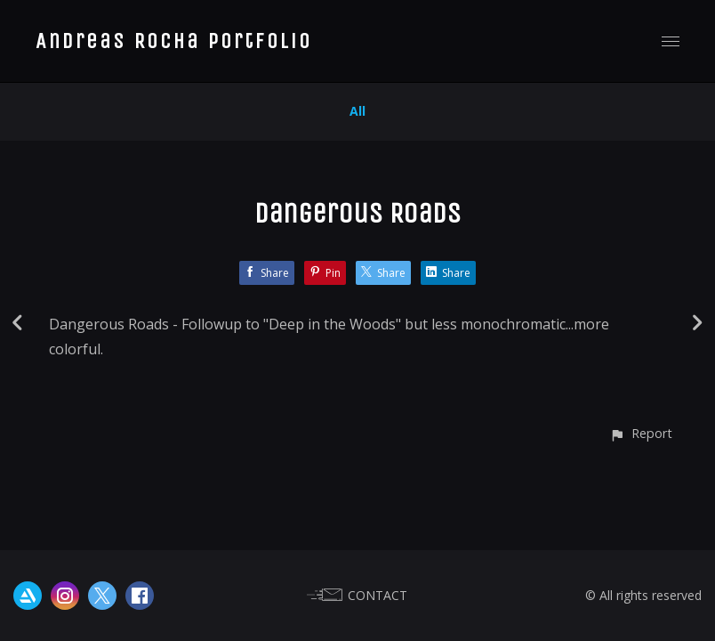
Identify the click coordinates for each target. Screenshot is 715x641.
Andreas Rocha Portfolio (174, 40)
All (357, 110)
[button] (640, 433)
